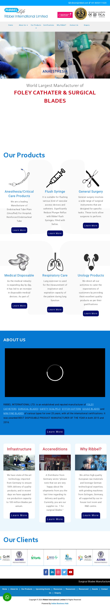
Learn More (55, 431)
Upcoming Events (43, 589)
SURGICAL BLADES (28, 409)
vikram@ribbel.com (79, 3)
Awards (95, 589)
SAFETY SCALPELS (50, 409)
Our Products (36, 26)
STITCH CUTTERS (71, 409)
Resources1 (70, 589)
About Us (23, 25)
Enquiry (87, 25)
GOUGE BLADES (91, 409)
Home (10, 25)
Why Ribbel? (61, 25)
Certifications (48, 25)
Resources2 (84, 589)
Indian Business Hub (59, 604)
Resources (58, 589)
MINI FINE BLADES (13, 413)
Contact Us (74, 25)
